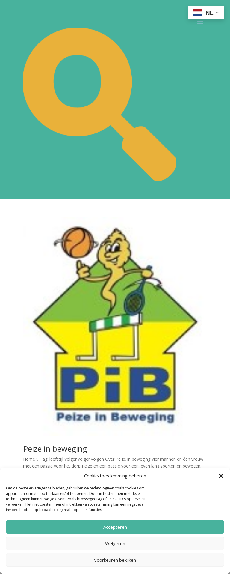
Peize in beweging (55, 448)
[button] (221, 476)
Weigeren (115, 543)
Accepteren (115, 527)
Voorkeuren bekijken (115, 560)
